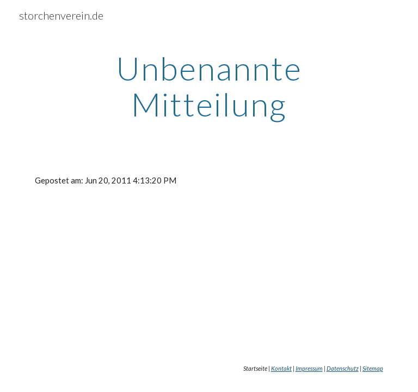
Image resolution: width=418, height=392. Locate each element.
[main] (208, 86)
